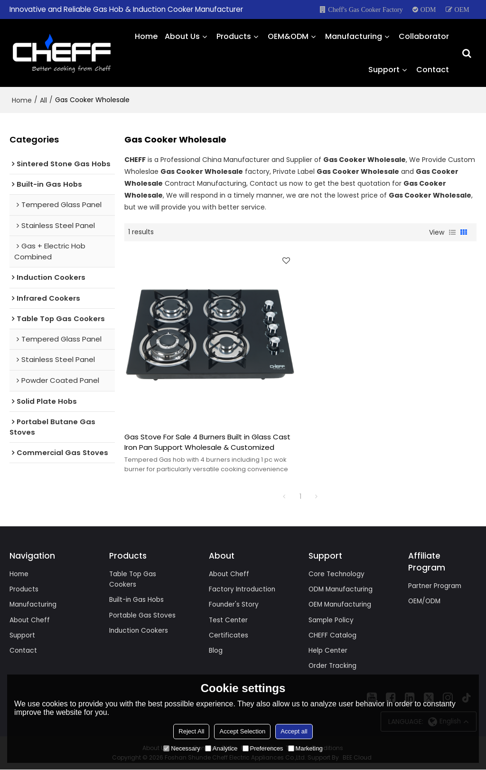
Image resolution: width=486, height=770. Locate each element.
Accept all (293, 731)
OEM (462, 9)
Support (384, 68)
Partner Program (435, 585)
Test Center (229, 619)
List (452, 231)
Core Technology (337, 573)
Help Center (328, 651)
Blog (216, 651)
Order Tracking (333, 666)
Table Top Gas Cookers (133, 579)
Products (233, 35)
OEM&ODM (288, 35)
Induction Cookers (139, 630)
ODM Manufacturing (342, 588)
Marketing (305, 748)
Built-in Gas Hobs (137, 599)
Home (146, 35)
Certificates (228, 635)
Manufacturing (353, 35)
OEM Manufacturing (341, 604)
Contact (432, 68)
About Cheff (30, 619)
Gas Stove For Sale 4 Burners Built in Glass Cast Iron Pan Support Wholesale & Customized (207, 440)
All (43, 99)
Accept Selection (242, 731)
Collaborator (424, 35)
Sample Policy (331, 619)
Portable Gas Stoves (142, 614)
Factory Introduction (243, 588)
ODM (428, 9)
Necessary (181, 748)
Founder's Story (234, 604)
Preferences (263, 748)
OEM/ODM (425, 600)
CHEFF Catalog (332, 635)
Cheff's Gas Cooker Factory (365, 9)
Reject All (191, 731)
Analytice (221, 748)
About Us (182, 35)
